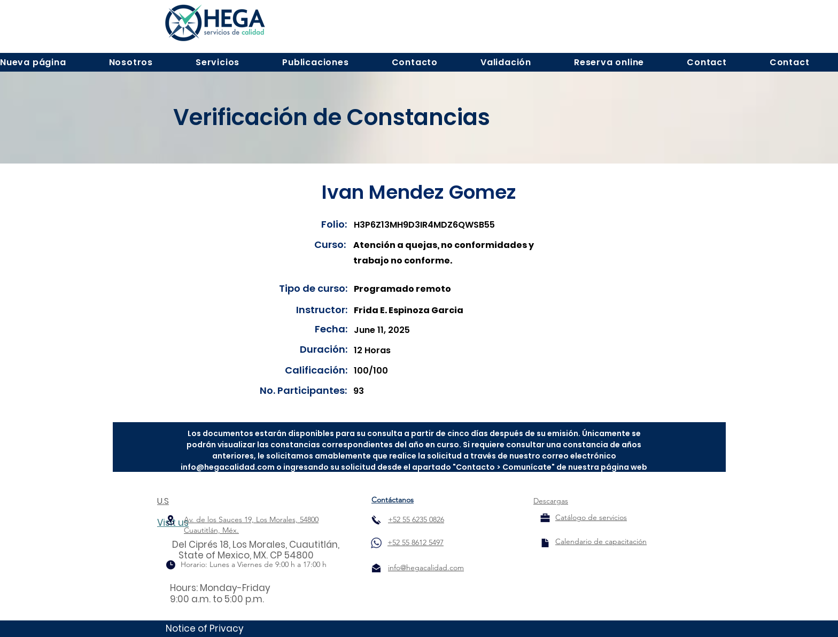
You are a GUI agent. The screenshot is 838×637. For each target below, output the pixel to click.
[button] (131, 62)
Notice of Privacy (205, 628)
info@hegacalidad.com (228, 467)
